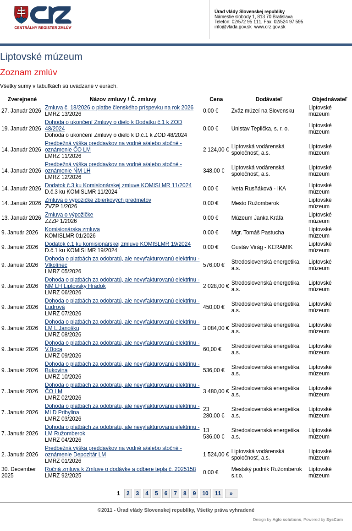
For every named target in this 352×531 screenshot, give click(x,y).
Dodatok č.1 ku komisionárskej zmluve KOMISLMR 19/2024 (118, 244)
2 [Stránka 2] (128, 493)
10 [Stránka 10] (205, 493)
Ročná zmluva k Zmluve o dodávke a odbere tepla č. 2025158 (120, 469)
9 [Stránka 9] (194, 493)
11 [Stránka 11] (218, 493)
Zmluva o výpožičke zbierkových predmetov (98, 200)
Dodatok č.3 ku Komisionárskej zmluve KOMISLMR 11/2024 (118, 185)
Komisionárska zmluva (72, 229)
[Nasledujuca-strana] (231, 493)
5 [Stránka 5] (156, 493)
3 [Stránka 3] (137, 493)
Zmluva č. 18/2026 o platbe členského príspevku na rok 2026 (119, 107)
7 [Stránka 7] (175, 493)
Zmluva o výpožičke (69, 214)
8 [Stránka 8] (185, 493)
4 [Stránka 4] (146, 493)
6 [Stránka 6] (166, 493)
